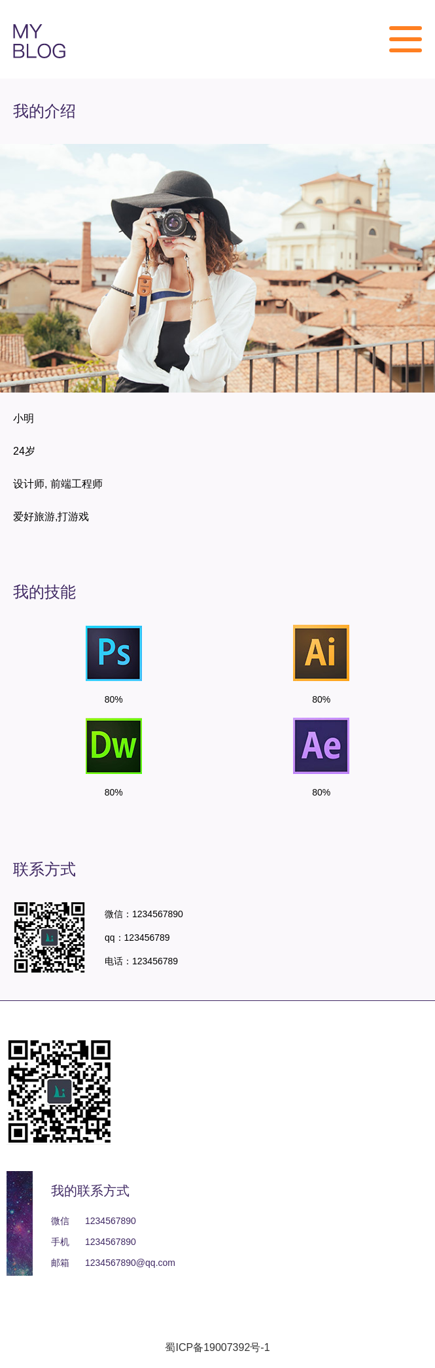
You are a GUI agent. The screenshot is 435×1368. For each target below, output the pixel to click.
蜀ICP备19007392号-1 (217, 1347)
